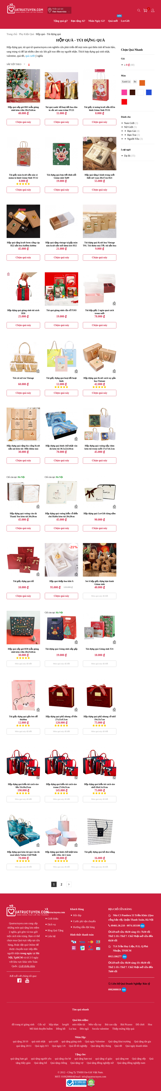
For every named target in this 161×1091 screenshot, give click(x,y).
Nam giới (129, 123)
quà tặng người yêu (41, 1058)
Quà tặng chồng (59, 1063)
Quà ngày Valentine (95, 1041)
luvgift (65, 1024)
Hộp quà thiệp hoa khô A (61, 581)
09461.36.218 (118, 925)
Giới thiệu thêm (27, 966)
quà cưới (30, 55)
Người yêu (133, 138)
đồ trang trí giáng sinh (23, 1024)
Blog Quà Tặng (54, 930)
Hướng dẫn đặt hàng (82, 927)
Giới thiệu (51, 919)
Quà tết (118, 1046)
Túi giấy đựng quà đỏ (23, 581)
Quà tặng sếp (139, 1058)
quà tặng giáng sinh (72, 1041)
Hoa (150, 1024)
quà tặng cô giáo (104, 1058)
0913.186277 (115, 956)
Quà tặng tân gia (142, 1041)
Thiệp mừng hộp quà (123, 1028)
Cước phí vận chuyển (83, 921)
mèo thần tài (79, 1024)
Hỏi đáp (75, 915)
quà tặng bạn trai (83, 1058)
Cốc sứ (42, 1024)
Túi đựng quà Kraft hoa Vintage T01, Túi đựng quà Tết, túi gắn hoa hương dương (99, 245)
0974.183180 (133, 925)
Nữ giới (128, 127)
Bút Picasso (126, 1024)
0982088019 (114, 989)
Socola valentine (100, 1028)
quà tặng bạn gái (19, 1058)
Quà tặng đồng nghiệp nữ (100, 1063)
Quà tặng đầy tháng (101, 1046)
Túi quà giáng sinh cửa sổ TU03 (61, 310)
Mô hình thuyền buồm (41, 1028)
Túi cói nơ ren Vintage (23, 378)
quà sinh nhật (39, 1041)
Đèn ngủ (84, 1028)
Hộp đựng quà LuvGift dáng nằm (99, 513)
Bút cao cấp (111, 1024)
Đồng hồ (61, 1028)
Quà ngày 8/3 (42, 1046)
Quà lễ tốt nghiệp (78, 1046)
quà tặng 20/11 (24, 1046)
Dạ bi (127, 155)
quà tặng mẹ (122, 1058)
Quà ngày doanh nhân (136, 1046)
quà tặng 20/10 (21, 1041)
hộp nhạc (54, 1024)
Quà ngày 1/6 (59, 1046)
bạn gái (131, 131)
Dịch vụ (50, 924)
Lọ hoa (73, 1028)
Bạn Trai (131, 135)
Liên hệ (50, 936)
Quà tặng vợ (77, 1063)
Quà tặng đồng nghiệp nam (131, 1063)
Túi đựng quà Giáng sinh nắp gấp (61, 649)
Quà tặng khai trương (119, 1041)
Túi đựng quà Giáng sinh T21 (100, 649)
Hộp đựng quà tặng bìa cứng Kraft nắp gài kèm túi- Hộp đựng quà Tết (23, 449)
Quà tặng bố (41, 1063)
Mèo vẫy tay (95, 1024)
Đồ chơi (140, 1024)
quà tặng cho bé (63, 1058)
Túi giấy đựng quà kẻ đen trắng (99, 834)
